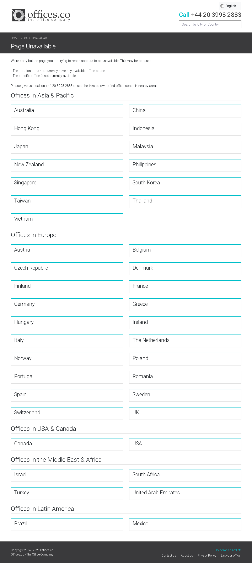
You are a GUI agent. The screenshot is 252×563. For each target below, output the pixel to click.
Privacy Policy (207, 555)
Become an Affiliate (228, 550)
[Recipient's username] (210, 24)
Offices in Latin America (42, 508)
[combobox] (230, 6)
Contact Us (169, 555)
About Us (187, 555)
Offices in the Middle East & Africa (56, 459)
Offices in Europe (33, 234)
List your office (230, 555)
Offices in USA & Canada (43, 428)
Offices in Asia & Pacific (42, 95)
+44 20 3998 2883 (216, 14)
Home (15, 38)
